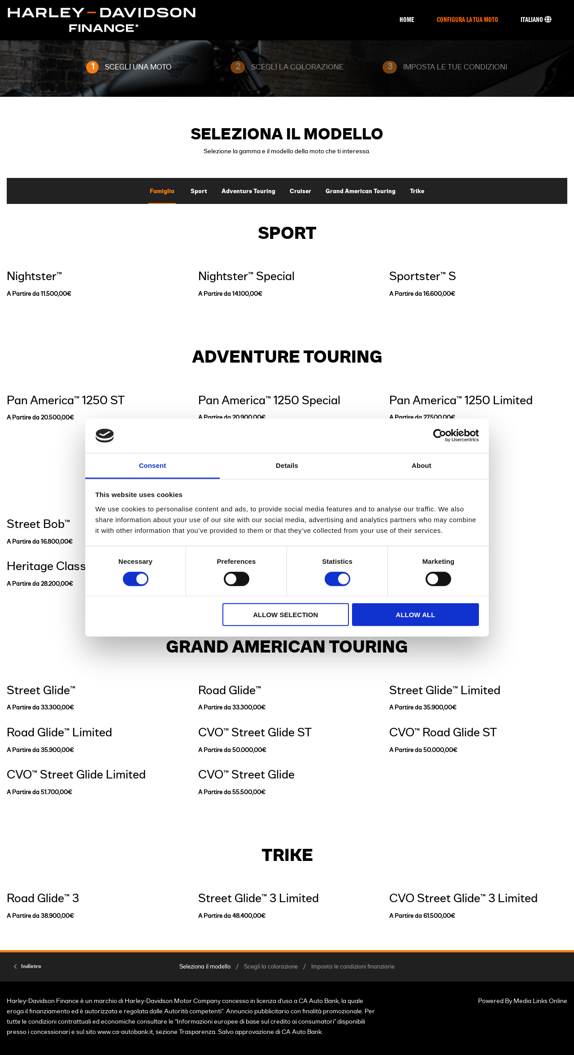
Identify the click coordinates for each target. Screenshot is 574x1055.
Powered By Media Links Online (522, 1001)
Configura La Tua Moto (467, 20)
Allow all (415, 614)
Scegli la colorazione (271, 967)
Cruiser (300, 192)
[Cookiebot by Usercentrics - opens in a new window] (439, 435)
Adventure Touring (248, 192)
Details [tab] (287, 465)
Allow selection (285, 614)
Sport (199, 192)
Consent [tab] (152, 465)
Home (407, 20)
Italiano (536, 20)
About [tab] (421, 465)
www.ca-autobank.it (125, 1032)
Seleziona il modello (204, 967)
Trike (417, 192)
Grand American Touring (361, 192)
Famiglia (162, 192)
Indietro (31, 966)
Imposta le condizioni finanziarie (353, 967)
